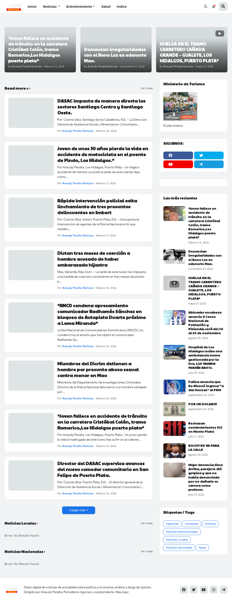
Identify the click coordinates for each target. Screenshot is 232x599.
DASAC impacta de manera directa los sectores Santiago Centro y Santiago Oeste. (101, 106)
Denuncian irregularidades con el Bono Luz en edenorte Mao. (205, 257)
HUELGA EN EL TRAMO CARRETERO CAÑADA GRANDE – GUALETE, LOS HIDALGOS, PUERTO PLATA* (204, 288)
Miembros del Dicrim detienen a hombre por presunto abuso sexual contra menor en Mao (98, 369)
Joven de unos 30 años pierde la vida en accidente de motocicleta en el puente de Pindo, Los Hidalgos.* (102, 154)
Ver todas (147, 88)
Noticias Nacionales (179, 548)
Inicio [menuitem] (32, 6)
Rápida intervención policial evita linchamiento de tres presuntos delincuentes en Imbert (97, 206)
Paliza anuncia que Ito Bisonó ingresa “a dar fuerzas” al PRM (206, 386)
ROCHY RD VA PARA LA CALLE (203, 447)
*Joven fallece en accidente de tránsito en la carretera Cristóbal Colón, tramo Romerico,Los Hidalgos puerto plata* (102, 422)
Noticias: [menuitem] (50, 6)
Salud (202, 548)
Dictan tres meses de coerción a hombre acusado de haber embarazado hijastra (93, 259)
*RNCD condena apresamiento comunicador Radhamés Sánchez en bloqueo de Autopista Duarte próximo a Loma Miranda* (101, 314)
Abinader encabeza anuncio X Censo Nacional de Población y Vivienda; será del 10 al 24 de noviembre (205, 322)
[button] (205, 6)
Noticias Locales (177, 540)
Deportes (172, 524)
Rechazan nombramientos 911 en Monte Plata (205, 427)
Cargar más (77, 510)
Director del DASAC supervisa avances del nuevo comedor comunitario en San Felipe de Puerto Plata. (102, 469)
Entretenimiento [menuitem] (79, 6)
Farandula (191, 524)
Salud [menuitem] (106, 6)
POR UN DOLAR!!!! (202, 404)
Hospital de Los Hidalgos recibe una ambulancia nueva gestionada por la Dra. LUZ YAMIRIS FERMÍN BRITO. (205, 357)
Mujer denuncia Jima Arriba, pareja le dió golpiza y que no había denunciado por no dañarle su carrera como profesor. (205, 477)
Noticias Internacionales (182, 532)
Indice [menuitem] (122, 6)
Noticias (210, 524)
